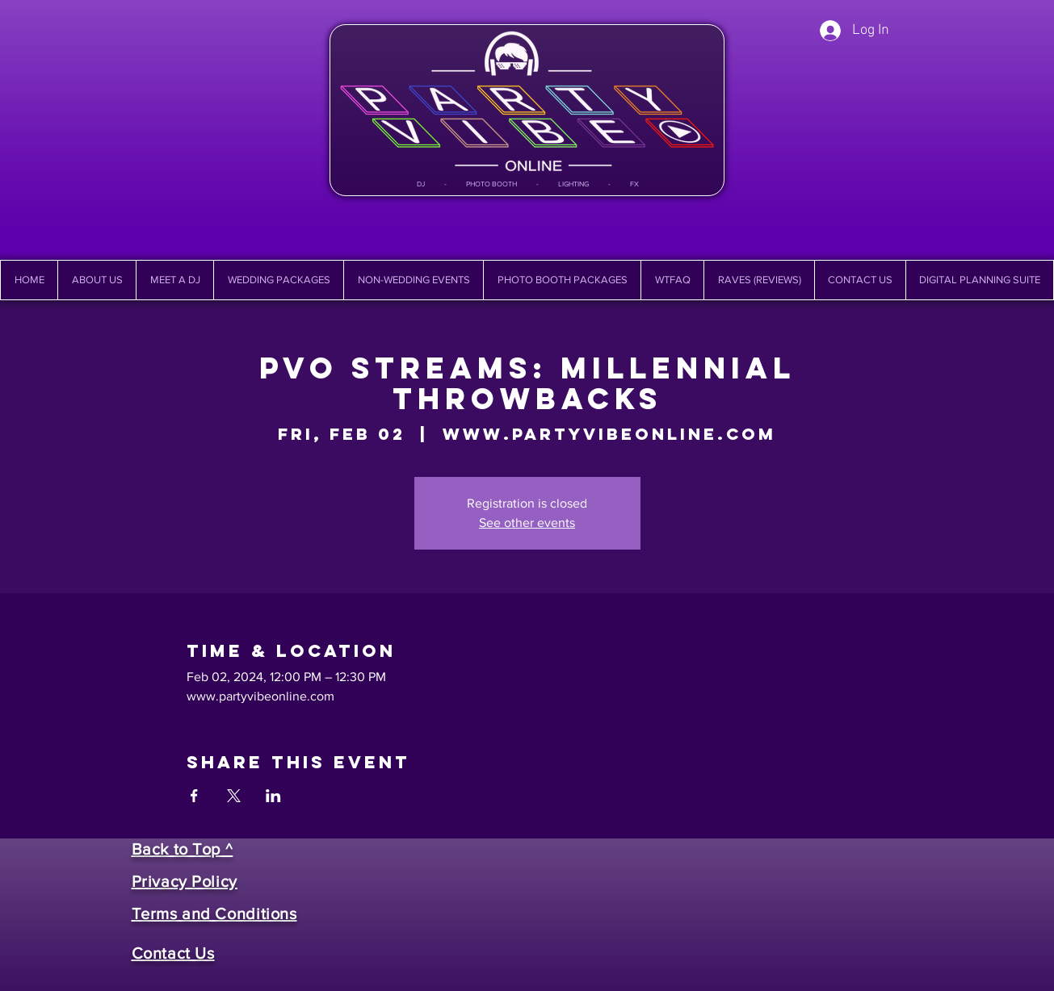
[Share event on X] (233, 795)
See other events (527, 522)
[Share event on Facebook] (194, 795)
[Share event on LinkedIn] (273, 795)
